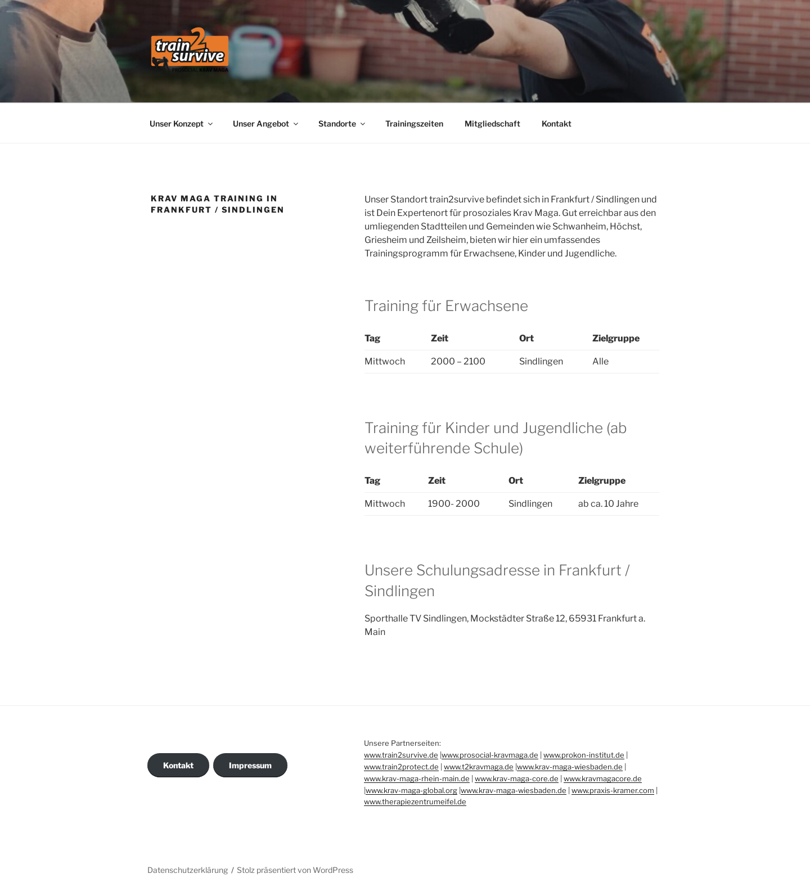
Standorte (342, 123)
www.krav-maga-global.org (411, 790)
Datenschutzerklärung (187, 870)
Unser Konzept (182, 123)
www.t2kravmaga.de (479, 766)
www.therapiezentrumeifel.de (415, 801)
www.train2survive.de (401, 754)
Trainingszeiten (414, 123)
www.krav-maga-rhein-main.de (417, 778)
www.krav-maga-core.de (517, 778)
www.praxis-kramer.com (613, 790)
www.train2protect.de (401, 766)
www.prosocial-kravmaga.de (490, 754)
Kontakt (557, 123)
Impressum (250, 765)
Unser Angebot (266, 123)
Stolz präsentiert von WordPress (295, 870)
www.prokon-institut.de (583, 754)
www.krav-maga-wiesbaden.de (570, 766)
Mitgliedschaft (492, 123)
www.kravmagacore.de (603, 778)
